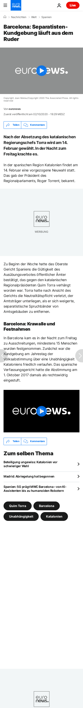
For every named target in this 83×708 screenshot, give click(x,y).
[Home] (5, 16)
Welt (34, 17)
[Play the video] (41, 71)
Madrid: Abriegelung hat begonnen (29, 476)
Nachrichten (18, 17)
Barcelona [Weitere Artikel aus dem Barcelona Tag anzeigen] (46, 505)
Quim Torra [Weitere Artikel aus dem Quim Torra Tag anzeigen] (17, 505)
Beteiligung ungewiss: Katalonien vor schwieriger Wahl (31, 464)
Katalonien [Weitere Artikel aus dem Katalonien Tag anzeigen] (54, 516)
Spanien (46, 17)
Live (73, 5)
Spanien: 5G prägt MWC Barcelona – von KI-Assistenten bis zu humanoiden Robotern (35, 488)
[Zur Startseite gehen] (16, 5)
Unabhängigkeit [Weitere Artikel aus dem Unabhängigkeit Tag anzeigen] (21, 516)
